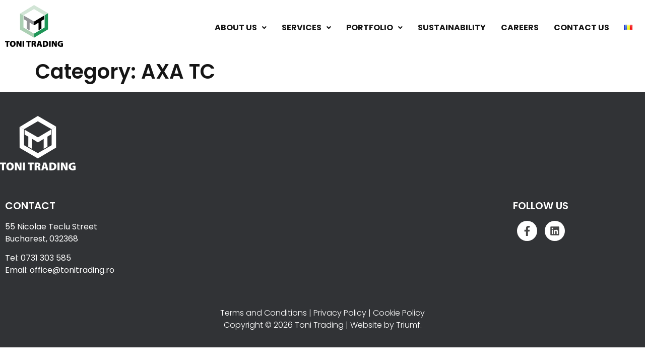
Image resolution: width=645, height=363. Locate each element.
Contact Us (581, 27)
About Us (241, 27)
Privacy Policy (339, 313)
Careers (520, 27)
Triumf (408, 325)
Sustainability (452, 27)
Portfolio (374, 27)
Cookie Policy (399, 313)
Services (306, 27)
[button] (240, 27)
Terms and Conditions (263, 313)
